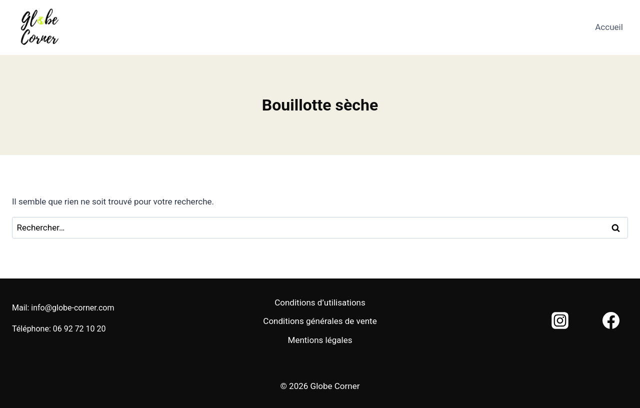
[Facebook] (611, 321)
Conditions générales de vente (319, 321)
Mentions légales (320, 340)
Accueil (609, 27)
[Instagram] (560, 321)
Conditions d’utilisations (320, 303)
